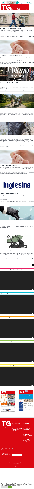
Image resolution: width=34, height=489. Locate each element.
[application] (17, 280)
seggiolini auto (6, 63)
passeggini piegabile (6, 146)
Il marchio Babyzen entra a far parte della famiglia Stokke (10, 250)
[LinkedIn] (12, 448)
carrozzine (19, 201)
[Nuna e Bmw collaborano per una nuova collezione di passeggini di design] (17, 101)
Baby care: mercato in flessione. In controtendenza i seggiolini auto (11, 55)
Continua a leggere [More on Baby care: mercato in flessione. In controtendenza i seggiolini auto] (31, 62)
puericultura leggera (14, 173)
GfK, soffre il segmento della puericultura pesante (8, 165)
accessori (19, 229)
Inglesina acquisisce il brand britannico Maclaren (8, 137)
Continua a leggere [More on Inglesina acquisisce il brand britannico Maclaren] (31, 145)
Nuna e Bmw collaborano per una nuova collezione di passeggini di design (12, 109)
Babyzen (21, 229)
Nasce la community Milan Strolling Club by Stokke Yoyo (9, 82)
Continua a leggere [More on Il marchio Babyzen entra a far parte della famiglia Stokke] (31, 258)
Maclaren (25, 145)
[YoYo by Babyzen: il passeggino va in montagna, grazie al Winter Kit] (17, 213)
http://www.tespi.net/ (6, 454)
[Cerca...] (16, 265)
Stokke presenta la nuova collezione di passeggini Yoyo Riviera (10, 28)
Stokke (21, 36)
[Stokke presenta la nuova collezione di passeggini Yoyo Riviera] (17, 20)
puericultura (1, 63)
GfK (5, 173)
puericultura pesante (21, 173)
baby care (21, 62)
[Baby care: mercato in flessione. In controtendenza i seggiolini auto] (17, 47)
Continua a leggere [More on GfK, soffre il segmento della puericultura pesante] (31, 172)
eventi (18, 90)
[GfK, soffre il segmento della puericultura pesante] (17, 157)
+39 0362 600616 (5, 452)
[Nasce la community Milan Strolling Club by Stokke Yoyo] (17, 74)
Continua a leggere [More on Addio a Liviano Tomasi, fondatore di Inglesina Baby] (31, 201)
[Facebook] (15, 448)
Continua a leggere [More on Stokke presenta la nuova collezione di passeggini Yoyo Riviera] (31, 36)
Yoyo (22, 36)
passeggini (17, 36)
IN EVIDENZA (13, 62)
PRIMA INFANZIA (12, 36)
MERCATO (16, 62)
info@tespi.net (5, 453)
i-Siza (7, 173)
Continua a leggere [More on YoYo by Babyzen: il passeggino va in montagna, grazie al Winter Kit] (31, 229)
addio (17, 201)
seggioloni (9, 63)
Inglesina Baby (24, 201)
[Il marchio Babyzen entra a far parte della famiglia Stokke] (17, 241)
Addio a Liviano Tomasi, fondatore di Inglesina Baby (9, 193)
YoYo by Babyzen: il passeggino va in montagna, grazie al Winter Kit (11, 221)
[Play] (1, 289)
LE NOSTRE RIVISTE (3, 388)
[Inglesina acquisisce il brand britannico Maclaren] (17, 128)
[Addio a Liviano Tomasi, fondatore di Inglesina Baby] (17, 185)
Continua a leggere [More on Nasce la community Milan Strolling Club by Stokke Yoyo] (31, 90)
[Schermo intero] (32, 289)
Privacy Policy (27, 462)
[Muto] (31, 289)
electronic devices (2, 173)
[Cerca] (33, 265)
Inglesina (22, 145)
